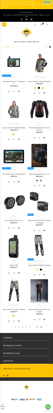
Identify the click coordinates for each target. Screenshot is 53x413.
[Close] (47, 2)
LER (39, 2)
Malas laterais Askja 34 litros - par (39, 174)
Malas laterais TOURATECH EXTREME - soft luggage (39, 221)
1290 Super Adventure (39, 77)
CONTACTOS (8, 361)
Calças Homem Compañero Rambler (39, 265)
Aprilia (22, 42)
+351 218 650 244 (27, 12)
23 (37, 327)
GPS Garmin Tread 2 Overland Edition (13, 174)
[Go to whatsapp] (48, 406)
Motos (16, 42)
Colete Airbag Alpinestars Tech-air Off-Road (39, 129)
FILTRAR (7, 47)
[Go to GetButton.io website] (48, 411)
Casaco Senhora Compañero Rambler (13, 128)
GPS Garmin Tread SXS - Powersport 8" (14, 82)
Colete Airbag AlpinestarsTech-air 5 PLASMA (39, 310)
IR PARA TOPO (2, 407)
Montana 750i (14, 265)
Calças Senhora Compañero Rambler (14, 309)
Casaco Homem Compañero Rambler (39, 81)
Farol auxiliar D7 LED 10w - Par (14, 220)
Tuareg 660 (31, 42)
